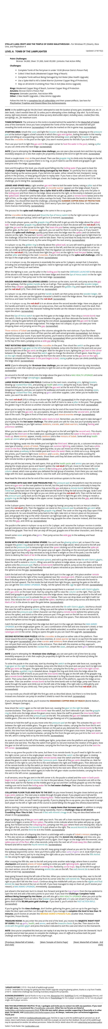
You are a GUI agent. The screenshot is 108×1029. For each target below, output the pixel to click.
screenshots (38, 206)
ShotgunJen (87, 996)
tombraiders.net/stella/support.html (39, 1012)
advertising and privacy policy (90, 1022)
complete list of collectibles (42, 100)
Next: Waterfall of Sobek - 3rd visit (88, 943)
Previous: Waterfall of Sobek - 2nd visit (20, 943)
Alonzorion (55, 996)
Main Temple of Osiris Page (54, 942)
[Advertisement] (54, 20)
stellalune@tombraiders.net (38, 1018)
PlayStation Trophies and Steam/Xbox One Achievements (38, 103)
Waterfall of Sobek (90, 122)
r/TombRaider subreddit (44, 1008)
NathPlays (69, 996)
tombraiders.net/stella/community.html (22, 1010)
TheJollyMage (56, 998)
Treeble (10, 998)
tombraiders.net (32, 1026)
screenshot (38, 127)
